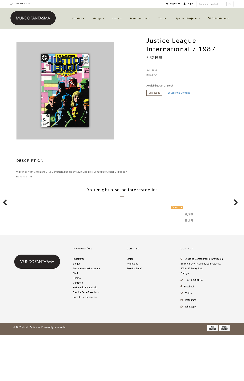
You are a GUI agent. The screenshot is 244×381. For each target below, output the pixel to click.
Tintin (162, 18)
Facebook (189, 334)
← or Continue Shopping (177, 92)
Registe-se (132, 311)
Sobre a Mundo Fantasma (86, 316)
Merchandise (139, 18)
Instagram (190, 348)
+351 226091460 (20, 3)
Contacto (78, 330)
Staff (75, 321)
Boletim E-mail (134, 316)
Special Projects (186, 18)
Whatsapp (190, 354)
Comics (77, 18)
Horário (77, 326)
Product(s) (218, 18)
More (116, 18)
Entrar (130, 307)
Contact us (154, 92)
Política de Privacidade (85, 335)
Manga (97, 18)
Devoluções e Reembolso (86, 340)
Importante (78, 307)
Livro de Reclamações (85, 345)
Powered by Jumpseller (53, 375)
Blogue (76, 311)
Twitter (189, 341)
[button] (173, 3)
